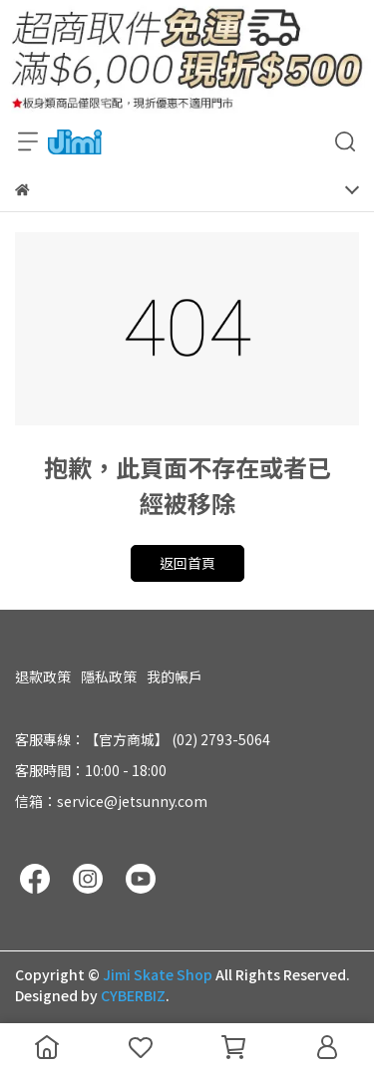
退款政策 (43, 676)
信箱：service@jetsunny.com (111, 801)
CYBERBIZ (133, 995)
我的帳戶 (174, 676)
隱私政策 (109, 676)
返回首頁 (187, 563)
